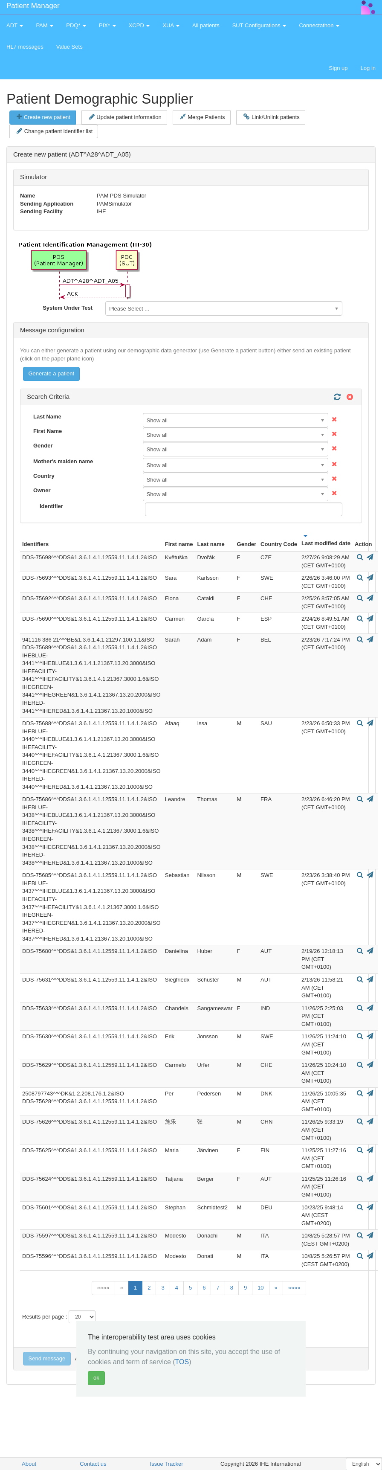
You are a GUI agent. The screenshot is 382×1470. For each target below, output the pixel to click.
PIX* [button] (107, 25)
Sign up (338, 68)
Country (44, 476)
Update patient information (125, 116)
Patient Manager (33, 6)
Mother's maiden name (63, 461)
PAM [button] (44, 25)
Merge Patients (202, 116)
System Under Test (68, 308)
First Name (47, 431)
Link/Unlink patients (271, 116)
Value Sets (69, 47)
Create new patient (43, 116)
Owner (41, 490)
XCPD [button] (139, 25)
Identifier (51, 506)
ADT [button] (14, 25)
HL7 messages (24, 47)
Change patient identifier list (55, 131)
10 (260, 1287)
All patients (206, 25)
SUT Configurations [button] (259, 25)
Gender (43, 445)
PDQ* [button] (76, 25)
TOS (182, 1361)
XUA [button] (170, 25)
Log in (368, 68)
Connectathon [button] (319, 25)
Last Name (47, 416)
